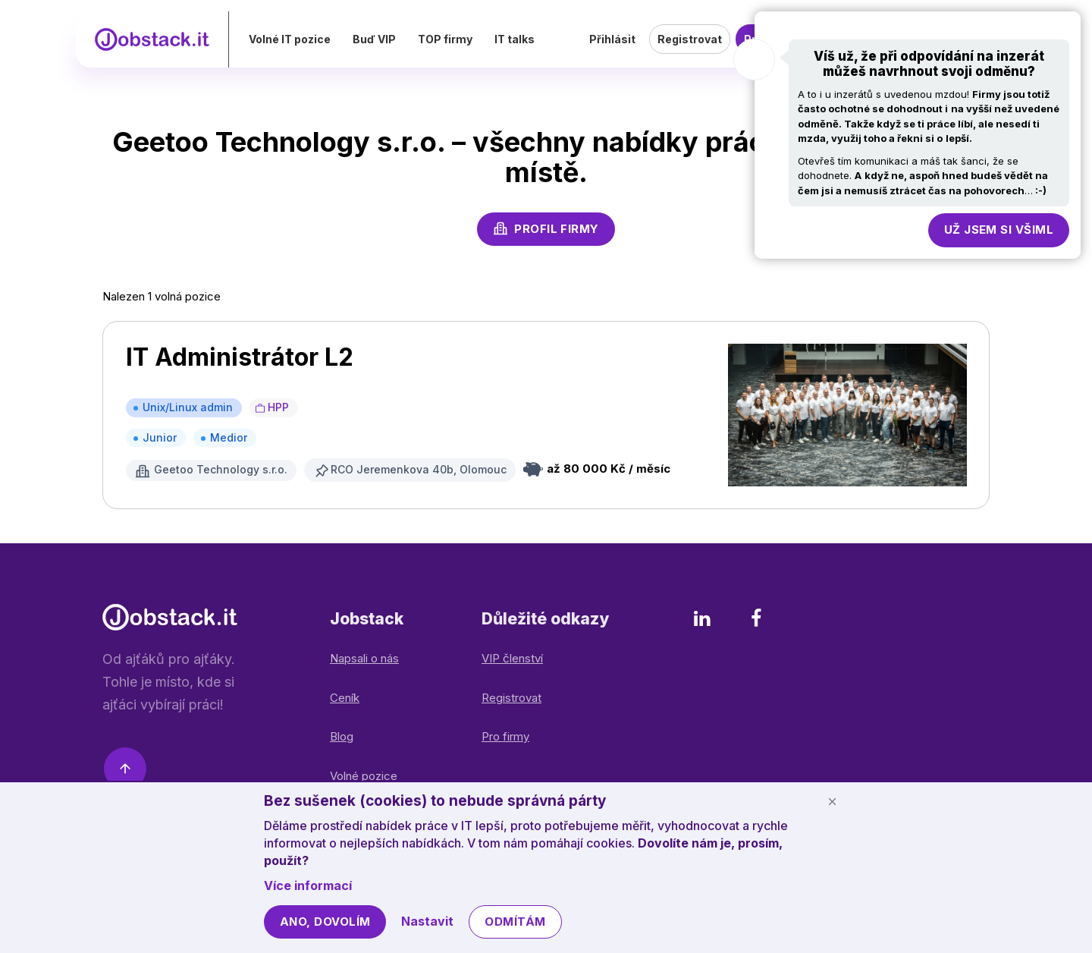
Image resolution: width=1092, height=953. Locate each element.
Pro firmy (505, 736)
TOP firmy (477, 48)
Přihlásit (612, 48)
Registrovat (689, 48)
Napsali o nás (364, 658)
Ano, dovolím (325, 921)
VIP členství (512, 658)
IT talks (546, 48)
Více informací (308, 885)
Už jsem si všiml (998, 229)
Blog (341, 736)
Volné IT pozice (321, 48)
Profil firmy (545, 228)
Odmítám (515, 921)
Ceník (344, 697)
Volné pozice (363, 776)
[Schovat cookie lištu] (831, 801)
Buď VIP (406, 48)
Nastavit (427, 921)
